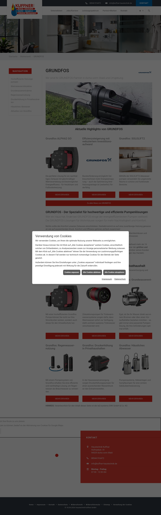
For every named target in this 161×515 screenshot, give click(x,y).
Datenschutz (120, 271)
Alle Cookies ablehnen (92, 264)
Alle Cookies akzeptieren (114, 264)
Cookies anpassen (72, 264)
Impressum (107, 271)
